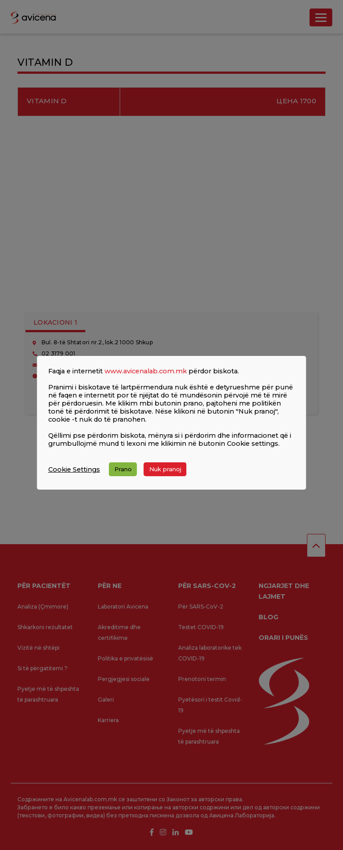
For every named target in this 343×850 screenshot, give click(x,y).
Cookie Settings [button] (74, 469)
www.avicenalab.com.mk (146, 371)
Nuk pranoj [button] (165, 469)
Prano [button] (123, 469)
